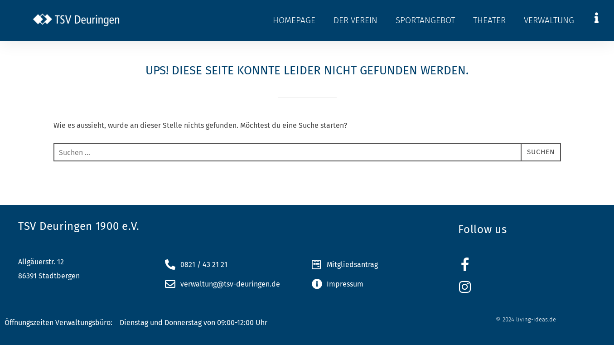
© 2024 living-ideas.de (526, 319)
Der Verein (355, 20)
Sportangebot (425, 20)
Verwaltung (549, 20)
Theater (489, 20)
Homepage (294, 20)
